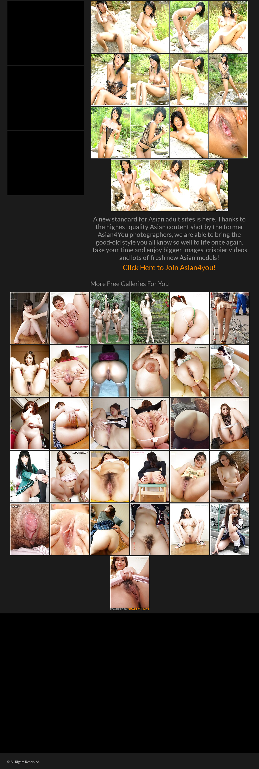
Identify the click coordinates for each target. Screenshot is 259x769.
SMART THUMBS (138, 609)
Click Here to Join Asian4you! (169, 266)
